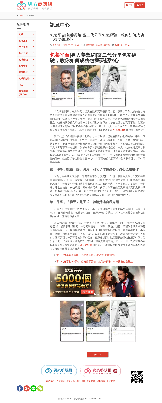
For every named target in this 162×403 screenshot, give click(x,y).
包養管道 (23, 66)
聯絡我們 (81, 381)
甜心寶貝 (23, 47)
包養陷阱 (23, 72)
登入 (140, 5)
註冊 (129, 5)
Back (97, 355)
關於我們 (50, 381)
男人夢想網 (83, 55)
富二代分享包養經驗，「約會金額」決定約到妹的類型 (86, 255)
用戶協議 (111, 381)
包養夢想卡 (24, 78)
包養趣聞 (60, 381)
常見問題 (91, 381)
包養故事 (23, 41)
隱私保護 (101, 381)
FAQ (21, 85)
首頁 (22, 16)
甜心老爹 (23, 53)
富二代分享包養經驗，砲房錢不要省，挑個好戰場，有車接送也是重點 (94, 261)
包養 (21, 34)
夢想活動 (70, 381)
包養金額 (23, 59)
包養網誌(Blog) (23, 93)
